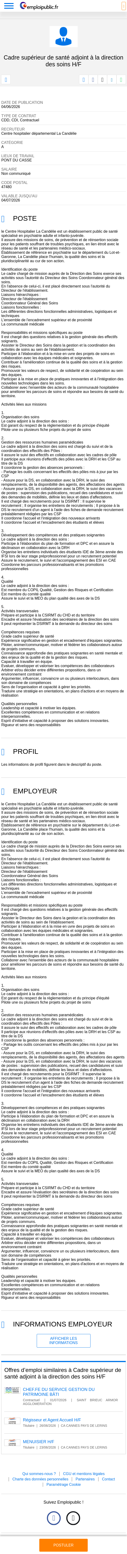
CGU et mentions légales (84, 1474)
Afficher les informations (63, 1341)
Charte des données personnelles (40, 1479)
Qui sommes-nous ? (39, 1474)
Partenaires (85, 1479)
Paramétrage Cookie (64, 1485)
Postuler (63, 1545)
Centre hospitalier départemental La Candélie (38, 133)
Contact (108, 1479)
